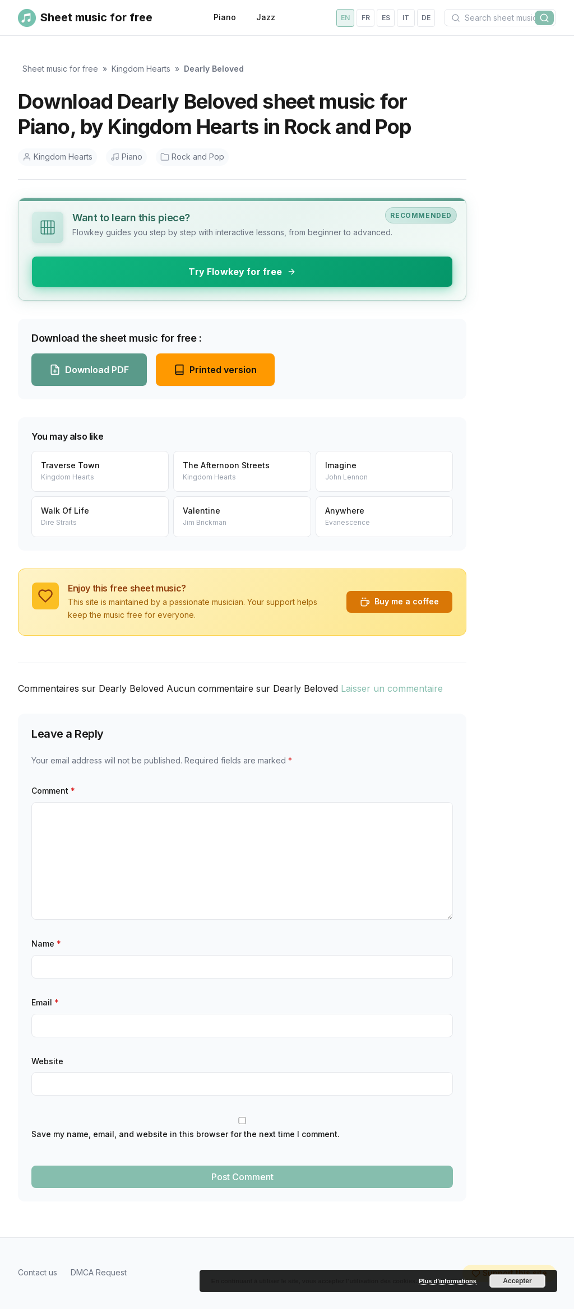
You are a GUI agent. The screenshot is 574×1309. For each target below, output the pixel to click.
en (345, 17)
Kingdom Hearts (141, 68)
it (405, 17)
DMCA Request (99, 1272)
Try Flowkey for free (241, 271)
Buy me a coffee (399, 602)
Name (46, 943)
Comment (53, 790)
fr (366, 17)
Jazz (265, 17)
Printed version (215, 369)
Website (47, 1061)
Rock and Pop (192, 156)
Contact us (37, 1272)
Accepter (517, 1281)
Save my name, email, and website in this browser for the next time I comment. (185, 1134)
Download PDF (89, 369)
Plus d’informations (447, 1281)
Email (45, 1002)
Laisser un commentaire (392, 688)
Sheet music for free (60, 68)
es (386, 17)
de (426, 17)
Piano (225, 17)
